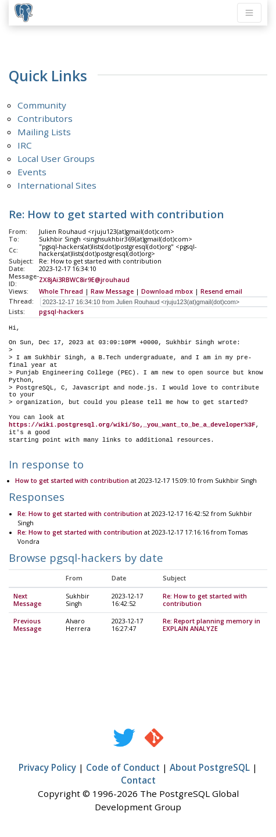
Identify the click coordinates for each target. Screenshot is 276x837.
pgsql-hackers (61, 312)
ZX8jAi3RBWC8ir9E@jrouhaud (84, 280)
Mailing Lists (44, 132)
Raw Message (112, 291)
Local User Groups (56, 158)
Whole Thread (61, 291)
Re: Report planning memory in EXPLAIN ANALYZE (211, 625)
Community (41, 105)
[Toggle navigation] (249, 13)
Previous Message (27, 625)
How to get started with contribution (72, 481)
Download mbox (167, 291)
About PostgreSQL (210, 768)
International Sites (56, 185)
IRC (24, 145)
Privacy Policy (47, 768)
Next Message (27, 600)
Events (31, 172)
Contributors (45, 118)
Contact (138, 781)
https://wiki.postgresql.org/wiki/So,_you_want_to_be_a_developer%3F (132, 425)
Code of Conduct (123, 768)
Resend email (221, 291)
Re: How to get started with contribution (79, 514)
